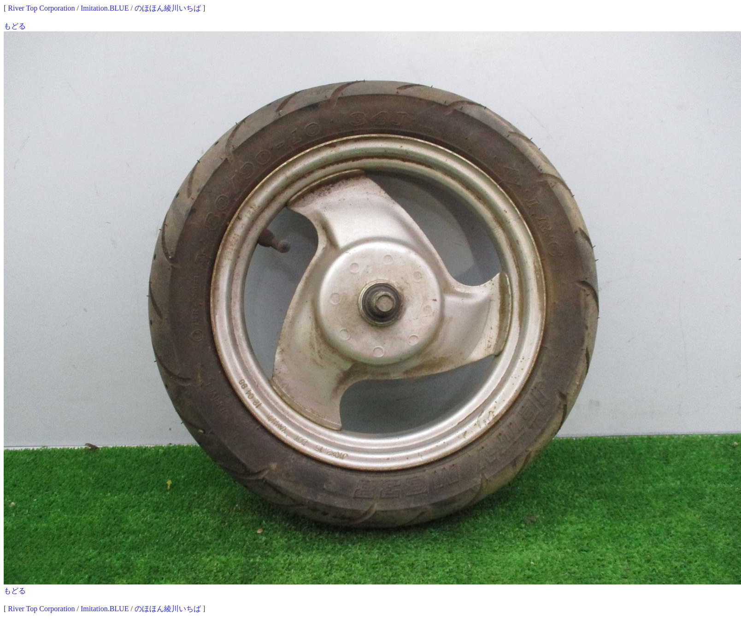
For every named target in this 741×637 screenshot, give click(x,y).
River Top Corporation (41, 8)
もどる (15, 26)
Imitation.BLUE (105, 8)
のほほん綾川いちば (168, 8)
